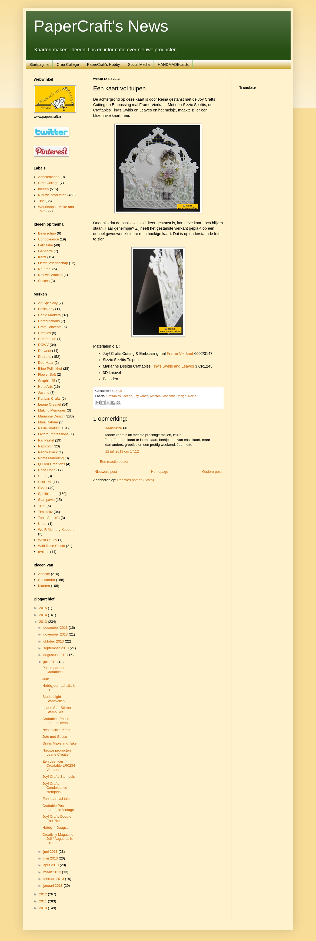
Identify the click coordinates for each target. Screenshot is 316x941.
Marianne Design (174, 396)
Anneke (44, 574)
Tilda (42, 506)
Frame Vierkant (180, 353)
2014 (43, 615)
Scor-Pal (45, 482)
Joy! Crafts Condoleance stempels (54, 788)
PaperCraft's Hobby (103, 64)
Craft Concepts (50, 327)
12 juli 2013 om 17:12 (122, 451)
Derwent (44, 351)
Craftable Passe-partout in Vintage (58, 808)
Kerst (42, 257)
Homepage (159, 472)
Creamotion (47, 339)
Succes (44, 281)
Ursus (42, 524)
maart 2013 (52, 872)
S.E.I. (42, 476)
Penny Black (48, 452)
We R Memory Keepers (56, 530)
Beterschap (47, 233)
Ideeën (127, 396)
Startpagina (39, 64)
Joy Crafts (141, 396)
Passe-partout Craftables (53, 670)
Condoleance (48, 239)
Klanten (155, 396)
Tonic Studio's (49, 518)
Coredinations (49, 321)
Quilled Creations (51, 464)
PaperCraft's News (101, 26)
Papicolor (45, 446)
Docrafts (44, 357)
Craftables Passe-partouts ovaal (56, 721)
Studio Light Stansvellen (53, 699)
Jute (45, 679)
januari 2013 (53, 886)
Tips (41, 201)
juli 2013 (50, 662)
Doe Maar (46, 363)
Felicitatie (45, 245)
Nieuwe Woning (50, 275)
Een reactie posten (114, 462)
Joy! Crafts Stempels (58, 776)
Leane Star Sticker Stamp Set (56, 710)
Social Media (139, 64)
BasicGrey (46, 309)
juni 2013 (50, 852)
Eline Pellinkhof (50, 368)
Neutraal (44, 269)
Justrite (43, 392)
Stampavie (46, 500)
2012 (43, 894)
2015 (43, 608)
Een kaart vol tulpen (58, 799)
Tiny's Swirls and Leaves (173, 366)
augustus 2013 (55, 655)
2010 (43, 908)
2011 (43, 901)
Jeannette (113, 428)
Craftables (113, 396)
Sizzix (42, 488)
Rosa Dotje (46, 470)
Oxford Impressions (53, 434)
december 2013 (56, 628)
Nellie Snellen (49, 428)
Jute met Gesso (54, 737)
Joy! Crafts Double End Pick (56, 818)
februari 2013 (54, 879)
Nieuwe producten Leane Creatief (56, 752)
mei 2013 (51, 858)
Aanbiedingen (49, 177)
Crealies (44, 333)
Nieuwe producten (52, 195)
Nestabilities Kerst (56, 730)
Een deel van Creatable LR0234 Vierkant (58, 765)
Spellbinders (48, 494)
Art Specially (48, 303)
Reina (192, 396)
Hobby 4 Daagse (55, 828)
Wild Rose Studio (51, 546)
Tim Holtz (45, 512)
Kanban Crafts (49, 398)
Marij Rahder (48, 422)
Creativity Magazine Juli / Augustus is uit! (57, 839)
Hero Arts (45, 387)
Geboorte (45, 251)
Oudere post (212, 472)
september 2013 (56, 648)
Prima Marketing (51, 458)
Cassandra (46, 580)
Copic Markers (49, 315)
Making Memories (52, 410)
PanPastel (46, 440)
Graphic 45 (46, 381)
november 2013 (56, 634)
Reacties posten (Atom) (135, 480)
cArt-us (43, 552)
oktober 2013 (54, 641)
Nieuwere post (106, 472)
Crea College (68, 64)
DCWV (43, 345)
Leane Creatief (49, 404)
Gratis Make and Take (59, 743)
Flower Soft (47, 374)
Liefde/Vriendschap (53, 263)
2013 (43, 622)
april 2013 (51, 865)
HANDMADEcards (173, 64)
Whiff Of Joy (47, 540)
